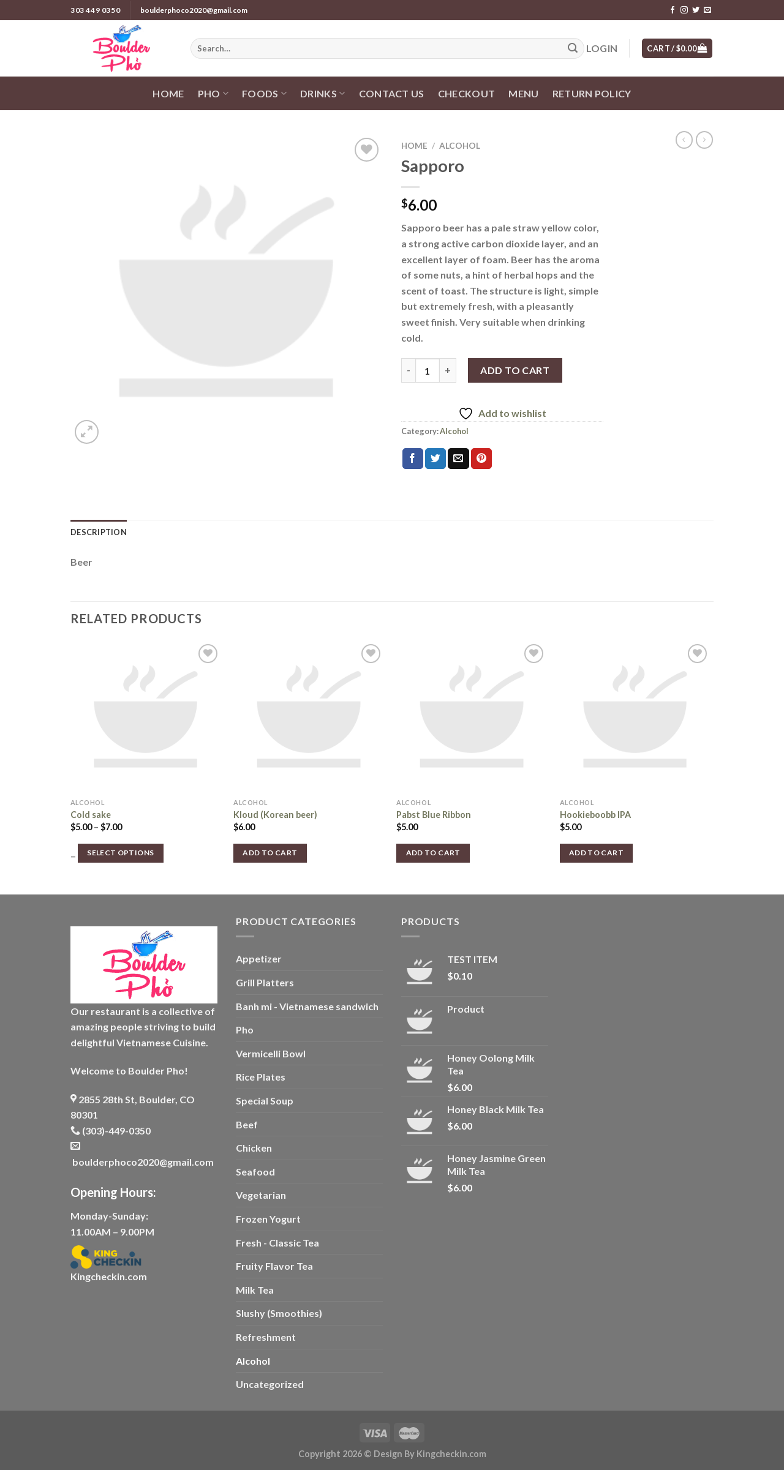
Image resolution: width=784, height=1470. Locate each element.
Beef (247, 1124)
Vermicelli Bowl (271, 1053)
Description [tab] (98, 532)
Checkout (467, 93)
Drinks (322, 94)
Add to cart (514, 370)
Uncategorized (270, 1384)
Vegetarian (261, 1195)
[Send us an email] (707, 10)
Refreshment (266, 1337)
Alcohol (459, 146)
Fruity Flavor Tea (274, 1266)
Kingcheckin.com (108, 1276)
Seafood (255, 1171)
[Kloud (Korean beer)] (309, 716)
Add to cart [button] (270, 852)
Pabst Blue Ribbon (433, 814)
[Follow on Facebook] (672, 10)
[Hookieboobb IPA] (635, 716)
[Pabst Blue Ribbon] (472, 716)
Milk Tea (255, 1290)
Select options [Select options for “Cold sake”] (120, 852)
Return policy (591, 93)
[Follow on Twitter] (695, 10)
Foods (264, 94)
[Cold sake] (146, 716)
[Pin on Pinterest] (481, 458)
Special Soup (264, 1100)
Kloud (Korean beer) (275, 814)
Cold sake (90, 814)
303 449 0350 (95, 10)
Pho (213, 94)
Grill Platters (265, 982)
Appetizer (259, 958)
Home (168, 93)
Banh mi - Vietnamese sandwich (307, 1006)
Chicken (254, 1147)
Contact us (391, 93)
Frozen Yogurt (268, 1218)
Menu (523, 93)
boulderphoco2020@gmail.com (193, 10)
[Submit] (572, 48)
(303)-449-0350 (110, 1130)
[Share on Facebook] (412, 458)
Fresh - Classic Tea (277, 1242)
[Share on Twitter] (435, 458)
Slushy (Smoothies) (279, 1313)
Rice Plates (260, 1076)
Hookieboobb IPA (595, 814)
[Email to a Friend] (458, 458)
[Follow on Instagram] (684, 10)
